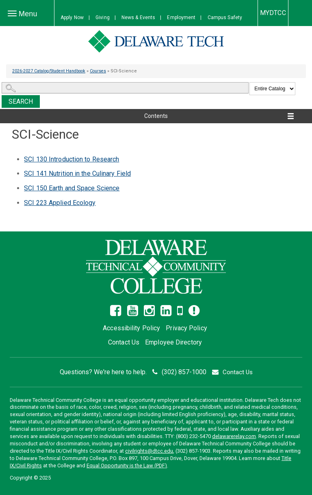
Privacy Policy (186, 328)
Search (21, 101)
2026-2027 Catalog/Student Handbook (52, 71)
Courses (106, 71)
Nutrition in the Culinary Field (77, 173)
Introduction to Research (71, 159)
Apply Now (72, 17)
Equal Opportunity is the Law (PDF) (127, 465)
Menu (24, 14)
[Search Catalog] (125, 88)
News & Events (138, 17)
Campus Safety (225, 17)
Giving (102, 17)
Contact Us (123, 342)
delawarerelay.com (234, 436)
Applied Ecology (59, 203)
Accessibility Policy (131, 328)
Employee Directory (173, 342)
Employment (181, 17)
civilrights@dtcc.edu (149, 451)
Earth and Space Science (71, 188)
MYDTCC (273, 13)
